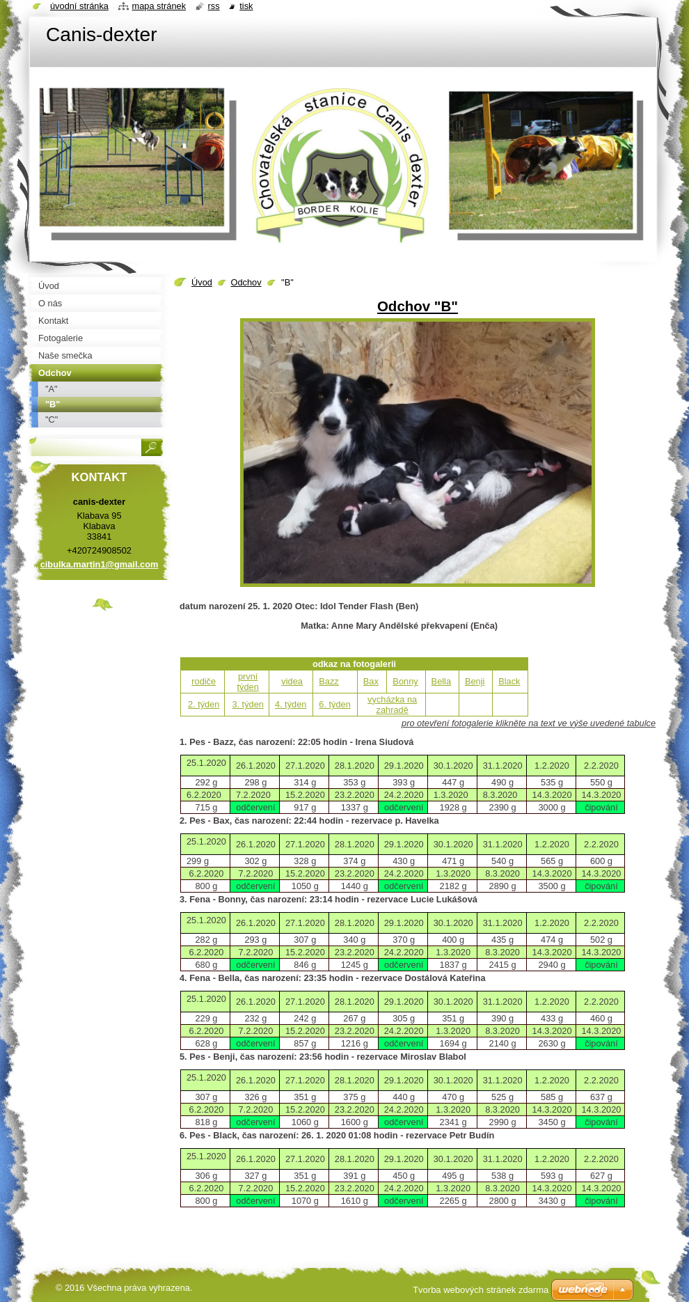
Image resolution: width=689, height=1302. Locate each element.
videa (292, 681)
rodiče (203, 681)
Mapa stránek (159, 6)
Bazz (328, 681)
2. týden (204, 704)
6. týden (335, 704)
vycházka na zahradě (392, 704)
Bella (441, 681)
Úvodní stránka (79, 6)
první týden (248, 681)
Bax (371, 681)
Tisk (246, 6)
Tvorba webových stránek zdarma (480, 1290)
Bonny (405, 681)
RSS (214, 6)
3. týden (248, 704)
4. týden (291, 704)
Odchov (245, 282)
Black (509, 681)
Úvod (201, 282)
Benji (474, 681)
